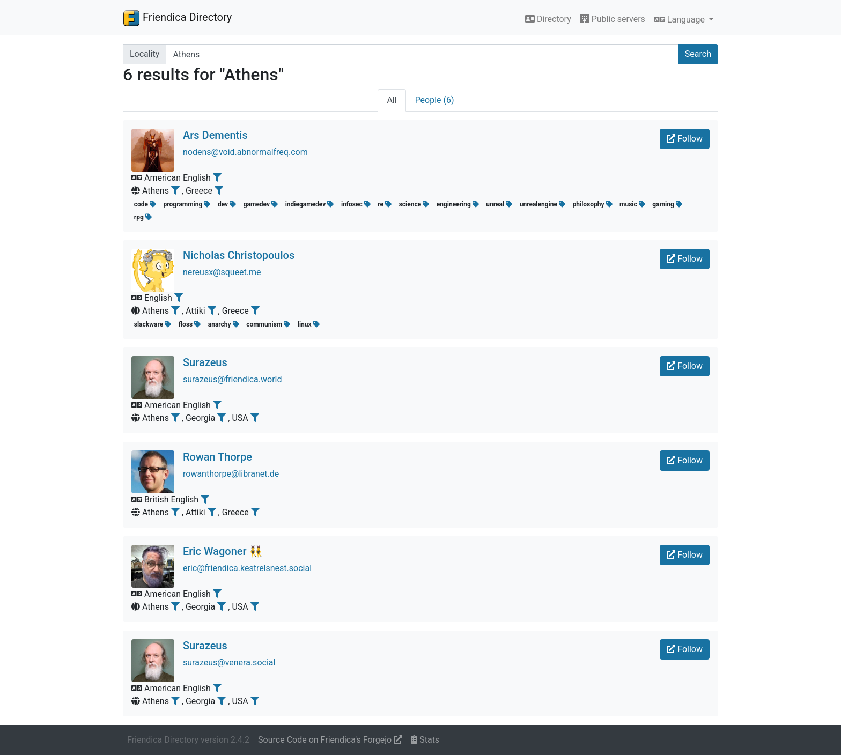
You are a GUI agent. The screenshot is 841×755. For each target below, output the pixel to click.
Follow (685, 139)
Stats (425, 740)
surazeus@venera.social (229, 662)
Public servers (612, 19)
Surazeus (205, 362)
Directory (548, 19)
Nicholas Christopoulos (238, 255)
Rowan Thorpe (217, 456)
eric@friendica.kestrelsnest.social (247, 568)
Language (680, 19)
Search (698, 54)
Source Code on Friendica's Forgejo (330, 740)
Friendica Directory (177, 17)
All (391, 100)
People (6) (434, 100)
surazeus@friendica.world (232, 379)
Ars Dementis (215, 135)
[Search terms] (422, 54)
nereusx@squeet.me (222, 272)
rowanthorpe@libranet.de (231, 474)
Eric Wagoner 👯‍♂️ (222, 551)
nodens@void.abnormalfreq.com (245, 152)
